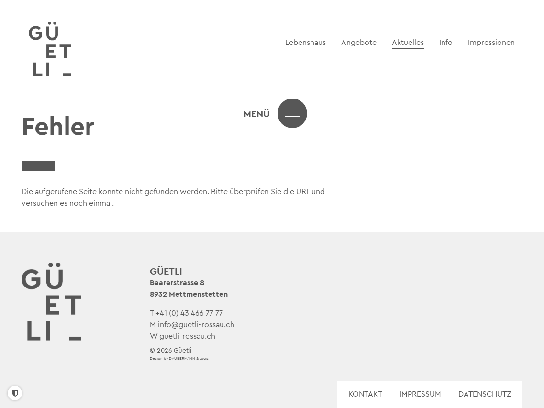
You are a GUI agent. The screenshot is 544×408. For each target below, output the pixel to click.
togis (204, 358)
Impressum (420, 394)
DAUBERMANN (182, 358)
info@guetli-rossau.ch (196, 325)
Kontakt (365, 394)
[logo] (51, 49)
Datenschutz (484, 394)
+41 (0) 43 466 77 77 (189, 313)
